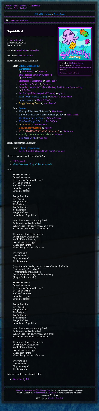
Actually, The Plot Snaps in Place (35, 134)
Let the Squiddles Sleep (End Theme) (37, 93)
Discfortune (68, 131)
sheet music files (26, 55)
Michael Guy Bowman (61, 96)
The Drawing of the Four (31, 118)
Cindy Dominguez (76, 63)
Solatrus (47, 84)
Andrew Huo (40, 124)
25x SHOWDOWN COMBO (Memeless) (39, 131)
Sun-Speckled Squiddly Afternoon (35, 74)
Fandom (23, 108)
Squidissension (26, 100)
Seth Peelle (51, 80)
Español (59, 398)
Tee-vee (43, 137)
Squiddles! (22, 6)
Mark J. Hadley (44, 100)
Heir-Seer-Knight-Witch (30, 121)
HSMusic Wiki (11, 6)
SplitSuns (58, 134)
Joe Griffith (51, 121)
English (51, 398)
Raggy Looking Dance (30, 103)
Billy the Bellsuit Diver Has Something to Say (41, 114)
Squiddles (63, 69)
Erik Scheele (73, 114)
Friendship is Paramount (30, 80)
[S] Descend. (19, 161)
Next (16, 8)
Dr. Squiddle (25, 124)
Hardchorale (25, 68)
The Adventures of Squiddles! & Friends (32, 164)
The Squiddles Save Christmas (33, 111)
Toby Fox (42, 71)
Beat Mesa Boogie (28, 137)
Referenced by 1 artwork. (69, 73)
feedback (52, 393)
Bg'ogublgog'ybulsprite (30, 128)
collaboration (39, 393)
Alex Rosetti (16, 40)
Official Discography (43, 14)
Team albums (59, 14)
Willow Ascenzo (54, 118)
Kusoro (48, 128)
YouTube (34, 50)
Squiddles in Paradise (29, 84)
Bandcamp (21, 50)
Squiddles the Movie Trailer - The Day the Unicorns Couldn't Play (51, 87)
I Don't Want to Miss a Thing (33, 96)
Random (23, 8)
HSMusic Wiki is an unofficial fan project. (33, 390)
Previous (9, 8)
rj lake (61, 93)
